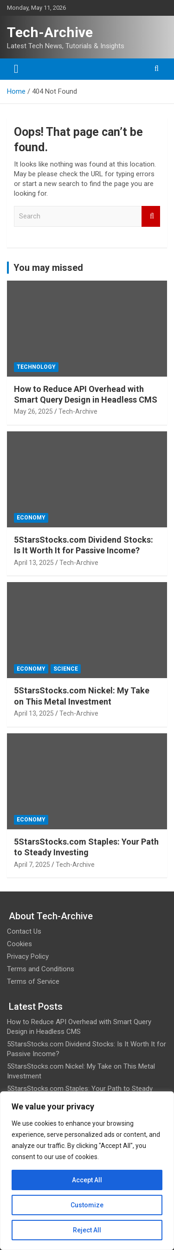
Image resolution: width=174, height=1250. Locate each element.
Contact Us (24, 931)
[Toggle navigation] (16, 69)
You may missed (48, 267)
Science (65, 669)
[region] (87, 1170)
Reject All (87, 1230)
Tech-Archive (50, 32)
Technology (36, 367)
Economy (31, 517)
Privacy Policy (28, 956)
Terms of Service (33, 981)
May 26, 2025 (33, 411)
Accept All (87, 1180)
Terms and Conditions (40, 969)
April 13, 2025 (34, 562)
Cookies (19, 944)
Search (151, 216)
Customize (87, 1205)
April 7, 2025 (32, 864)
